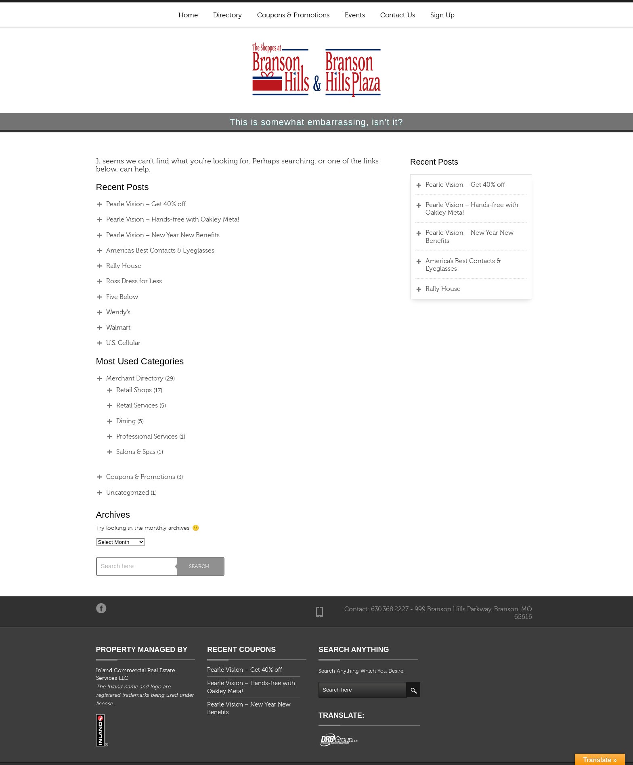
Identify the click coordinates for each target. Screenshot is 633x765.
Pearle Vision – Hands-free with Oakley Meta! (163, 219)
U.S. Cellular (113, 343)
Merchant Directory (125, 378)
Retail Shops (124, 390)
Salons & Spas (126, 452)
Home (188, 15)
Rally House (114, 266)
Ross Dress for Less (124, 281)
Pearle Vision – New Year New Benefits (153, 235)
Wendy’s (108, 312)
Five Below (112, 297)
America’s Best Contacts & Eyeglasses (150, 250)
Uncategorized (117, 492)
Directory (227, 15)
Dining (116, 421)
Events (355, 15)
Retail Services (127, 405)
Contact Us (397, 15)
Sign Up (442, 15)
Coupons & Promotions (293, 15)
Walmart (108, 327)
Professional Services (137, 436)
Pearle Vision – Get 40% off (136, 204)
